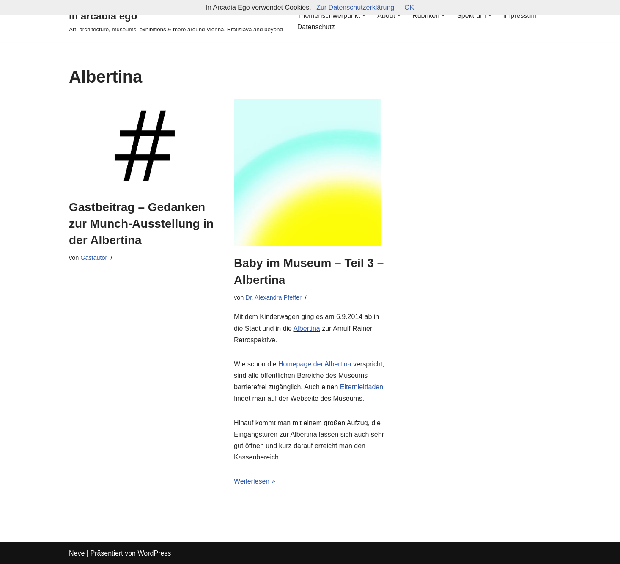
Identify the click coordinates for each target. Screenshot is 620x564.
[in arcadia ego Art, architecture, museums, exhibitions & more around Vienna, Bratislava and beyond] (176, 21)
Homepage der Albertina (314, 364)
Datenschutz (316, 26)
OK (409, 7)
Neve (77, 553)
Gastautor (93, 257)
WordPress (154, 553)
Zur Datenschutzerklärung (355, 7)
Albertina (307, 328)
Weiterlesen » (254, 481)
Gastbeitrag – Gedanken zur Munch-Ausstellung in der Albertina (141, 224)
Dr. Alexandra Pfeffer (273, 297)
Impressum (520, 15)
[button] (363, 15)
